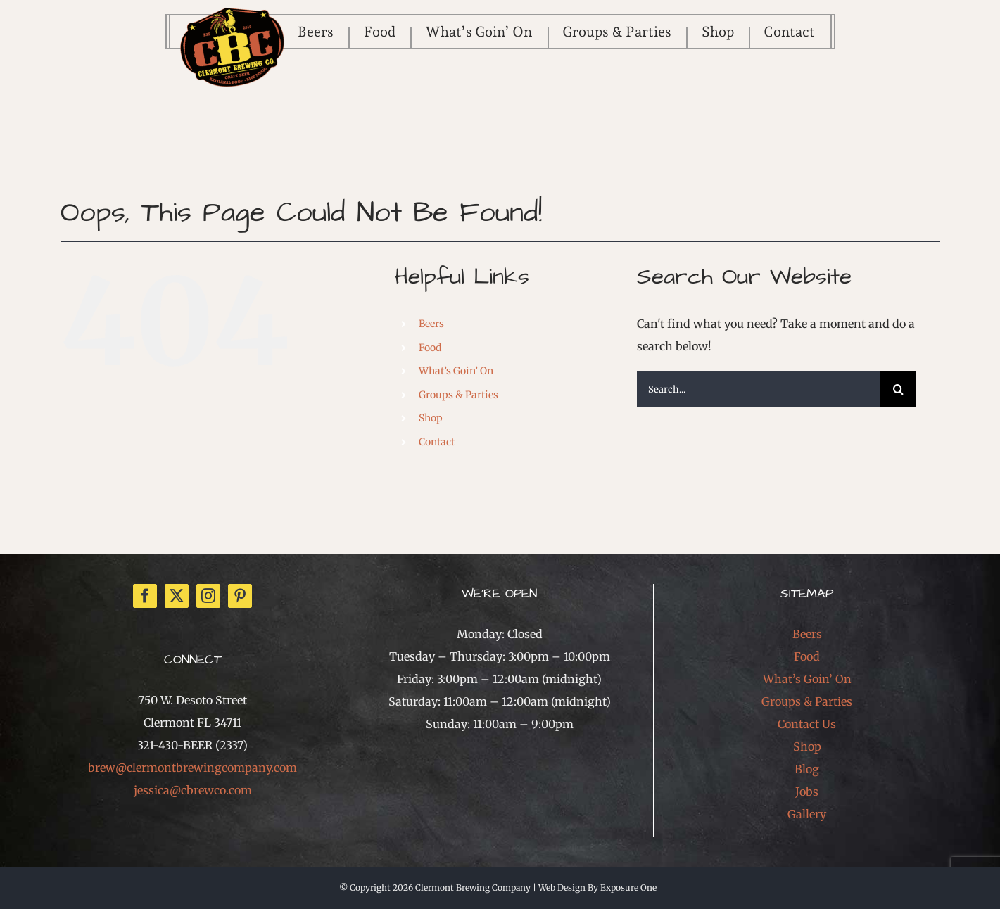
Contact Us (807, 724)
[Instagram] (208, 596)
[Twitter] (177, 596)
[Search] (898, 389)
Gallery (806, 814)
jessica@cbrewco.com (193, 790)
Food (430, 347)
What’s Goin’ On (456, 370)
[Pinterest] (240, 596)
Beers (431, 323)
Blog (807, 769)
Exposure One (628, 887)
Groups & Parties (458, 394)
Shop (431, 418)
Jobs (806, 791)
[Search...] (759, 389)
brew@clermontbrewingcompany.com (192, 768)
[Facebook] (145, 596)
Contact (437, 442)
